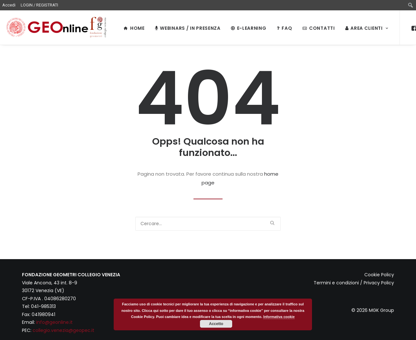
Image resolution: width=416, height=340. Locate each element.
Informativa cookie (279, 317)
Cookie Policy (379, 274)
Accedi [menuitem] (9, 5)
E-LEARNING (248, 28)
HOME (134, 28)
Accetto (216, 324)
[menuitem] (411, 5)
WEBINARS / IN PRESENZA (188, 28)
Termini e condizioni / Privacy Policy (354, 283)
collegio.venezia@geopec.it (63, 330)
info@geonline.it (54, 322)
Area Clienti (366, 28)
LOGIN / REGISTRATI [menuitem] (39, 5)
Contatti (318, 28)
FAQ (284, 28)
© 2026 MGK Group (372, 310)
